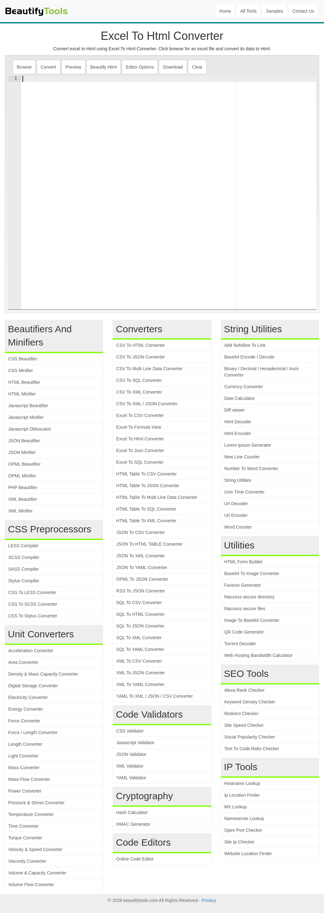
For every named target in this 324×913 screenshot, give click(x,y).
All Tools (248, 11)
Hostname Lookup (242, 783)
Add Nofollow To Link (244, 345)
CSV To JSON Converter (140, 356)
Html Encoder (237, 433)
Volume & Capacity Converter (37, 872)
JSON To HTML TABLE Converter (149, 544)
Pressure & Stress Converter (36, 802)
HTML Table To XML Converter (146, 520)
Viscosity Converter (27, 861)
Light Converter (23, 755)
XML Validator (129, 766)
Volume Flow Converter (31, 884)
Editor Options (140, 67)
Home (225, 11)
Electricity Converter (28, 697)
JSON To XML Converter (140, 555)
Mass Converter (24, 767)
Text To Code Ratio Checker (251, 748)
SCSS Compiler (23, 557)
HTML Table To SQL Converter (146, 509)
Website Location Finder (248, 853)
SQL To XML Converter (138, 637)
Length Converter (25, 744)
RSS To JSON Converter (140, 590)
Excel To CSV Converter (140, 415)
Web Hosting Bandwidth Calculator (258, 655)
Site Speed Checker (244, 725)
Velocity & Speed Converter (35, 849)
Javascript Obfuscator (29, 429)
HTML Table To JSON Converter (147, 485)
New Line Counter (242, 456)
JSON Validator (131, 754)
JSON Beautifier (24, 440)
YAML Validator (131, 777)
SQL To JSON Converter (140, 625)
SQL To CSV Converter (139, 602)
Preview (73, 67)
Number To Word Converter (251, 468)
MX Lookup (235, 806)
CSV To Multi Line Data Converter (149, 368)
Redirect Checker (241, 713)
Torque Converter (25, 837)
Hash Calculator (132, 812)
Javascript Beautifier (28, 405)
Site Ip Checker (239, 841)
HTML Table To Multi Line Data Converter (156, 497)
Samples (274, 11)
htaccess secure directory (249, 596)
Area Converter (23, 662)
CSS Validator (130, 730)
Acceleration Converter (30, 650)
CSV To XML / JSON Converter (147, 403)
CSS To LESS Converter (32, 592)
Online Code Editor (134, 858)
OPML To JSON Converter (142, 579)
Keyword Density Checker (249, 701)
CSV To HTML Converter (140, 345)
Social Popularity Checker (249, 736)
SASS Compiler (23, 569)
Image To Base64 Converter (251, 620)
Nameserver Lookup (244, 818)
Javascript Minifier (26, 417)
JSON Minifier (21, 452)
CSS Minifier (20, 370)
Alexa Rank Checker (244, 690)
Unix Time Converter (244, 491)
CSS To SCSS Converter (32, 604)
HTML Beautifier (24, 382)
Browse (24, 67)
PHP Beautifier (22, 487)
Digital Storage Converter (33, 685)
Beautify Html (103, 67)
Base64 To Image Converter (251, 573)
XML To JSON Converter (140, 672)
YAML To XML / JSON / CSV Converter (154, 696)
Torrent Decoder (240, 643)
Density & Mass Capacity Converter (43, 674)
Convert (48, 67)
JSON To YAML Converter (141, 567)
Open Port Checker (243, 830)
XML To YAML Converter (140, 684)
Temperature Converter (31, 814)
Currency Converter (243, 386)
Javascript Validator (135, 742)
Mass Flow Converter (29, 779)
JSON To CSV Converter (140, 532)
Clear (197, 67)
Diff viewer (234, 410)
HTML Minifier (22, 393)
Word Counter (238, 527)
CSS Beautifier (22, 358)
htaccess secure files (244, 608)
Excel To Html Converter (140, 438)
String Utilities (238, 480)
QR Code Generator (244, 631)
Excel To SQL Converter (139, 462)
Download (173, 67)
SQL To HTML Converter (140, 614)
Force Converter (24, 720)
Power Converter (24, 791)
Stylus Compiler (23, 580)
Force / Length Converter (33, 732)
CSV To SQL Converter (139, 380)
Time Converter (23, 826)
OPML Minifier (22, 475)
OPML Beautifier (24, 464)
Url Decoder (236, 503)
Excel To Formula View (138, 427)
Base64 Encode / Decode (249, 356)
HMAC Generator (133, 824)
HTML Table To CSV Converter (146, 473)
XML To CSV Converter (139, 661)
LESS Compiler (23, 545)
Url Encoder (236, 515)
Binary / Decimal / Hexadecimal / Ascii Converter (261, 371)
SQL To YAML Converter (140, 649)
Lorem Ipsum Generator (247, 445)
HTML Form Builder (243, 561)
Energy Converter (25, 709)
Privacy (209, 900)
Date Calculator (239, 398)
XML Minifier (20, 510)
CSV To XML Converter (139, 392)
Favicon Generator (242, 585)
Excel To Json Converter (140, 450)
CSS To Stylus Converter (32, 615)
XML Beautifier (22, 499)
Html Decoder (238, 421)
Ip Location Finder (242, 795)
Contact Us (303, 11)
